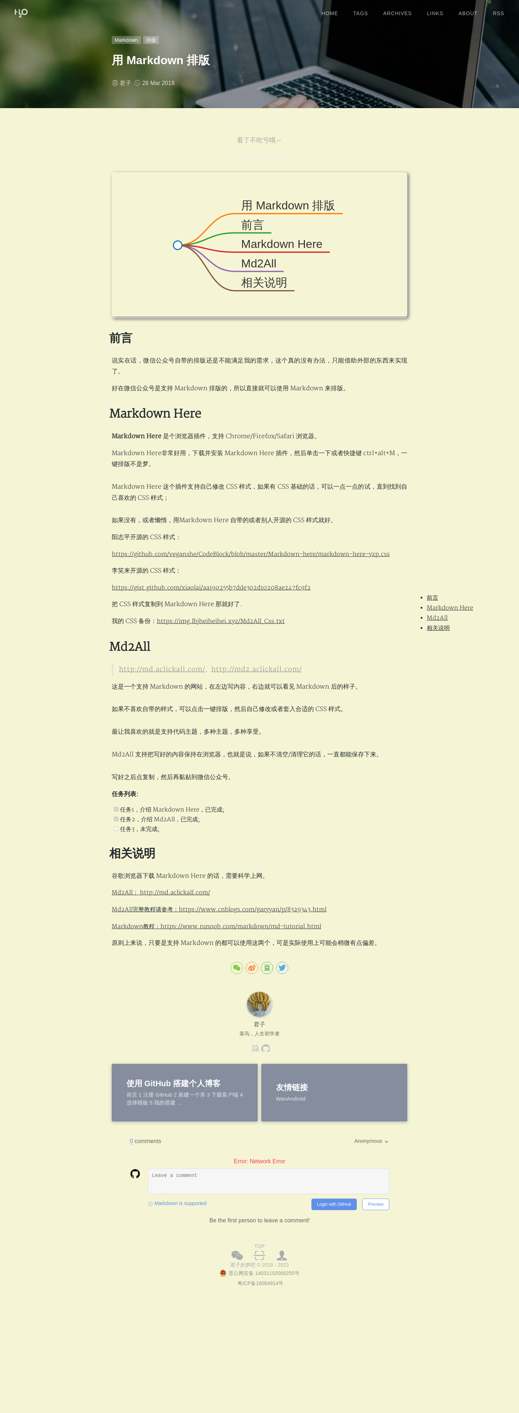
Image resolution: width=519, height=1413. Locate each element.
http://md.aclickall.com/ (156, 703)
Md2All (437, 618)
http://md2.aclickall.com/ (239, 703)
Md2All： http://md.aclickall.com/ (164, 972)
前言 (432, 597)
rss (498, 10)
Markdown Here (450, 608)
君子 (125, 83)
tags (360, 10)
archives (397, 10)
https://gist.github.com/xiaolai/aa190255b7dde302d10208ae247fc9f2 (216, 621)
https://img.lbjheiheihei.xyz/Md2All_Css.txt (225, 655)
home (329, 10)
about (468, 10)
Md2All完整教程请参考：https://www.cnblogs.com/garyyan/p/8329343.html (226, 988)
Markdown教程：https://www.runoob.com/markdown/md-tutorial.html (223, 1005)
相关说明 (438, 628)
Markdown (126, 40)
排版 (151, 40)
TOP (259, 1325)
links (435, 10)
